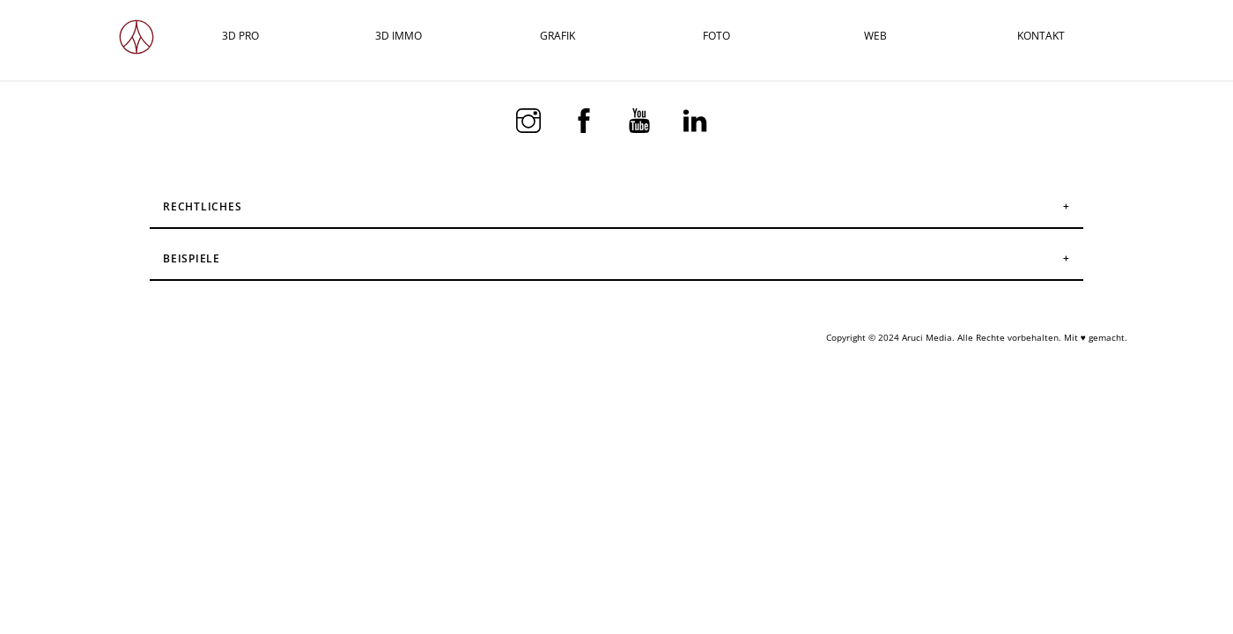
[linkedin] (698, 119)
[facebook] (587, 119)
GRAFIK (557, 35)
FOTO (716, 35)
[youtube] (642, 119)
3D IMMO (398, 35)
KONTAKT (1041, 35)
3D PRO (240, 35)
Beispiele (191, 258)
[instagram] (531, 119)
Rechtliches (202, 206)
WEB (875, 35)
